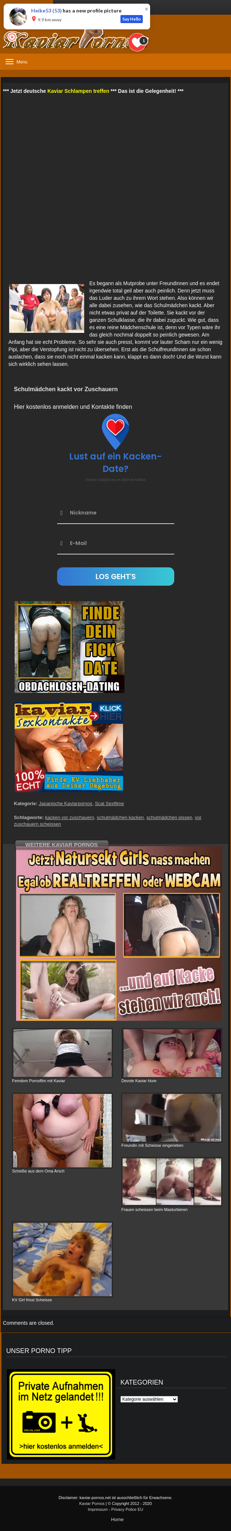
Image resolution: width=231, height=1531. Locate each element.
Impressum (98, 1509)
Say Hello (131, 19)
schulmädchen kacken (120, 817)
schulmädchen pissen (169, 817)
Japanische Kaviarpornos (65, 803)
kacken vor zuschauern (69, 817)
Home (117, 1519)
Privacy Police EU (127, 1509)
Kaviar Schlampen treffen (78, 91)
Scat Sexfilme (109, 803)
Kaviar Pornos (91, 1503)
